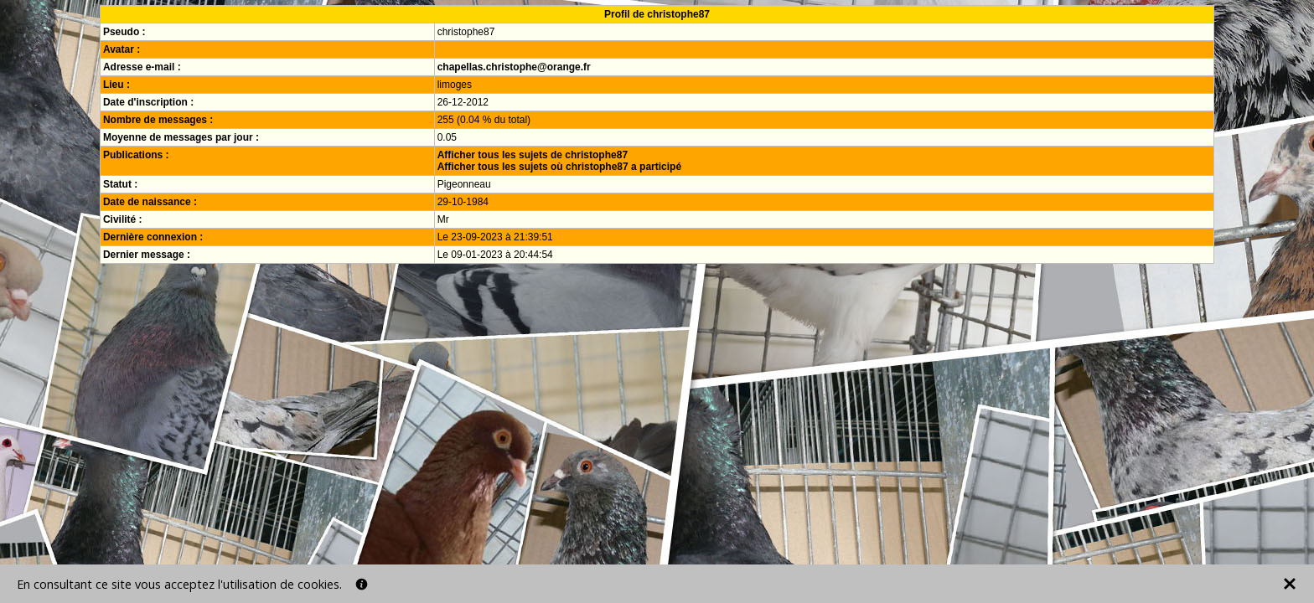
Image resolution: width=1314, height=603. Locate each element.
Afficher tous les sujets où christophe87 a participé (559, 167)
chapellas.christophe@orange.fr (514, 67)
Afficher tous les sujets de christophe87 (532, 155)
